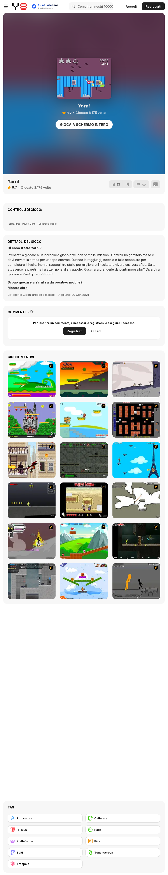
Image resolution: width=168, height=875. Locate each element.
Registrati (153, 6)
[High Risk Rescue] (32, 460)
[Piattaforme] (45, 841)
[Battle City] (136, 420)
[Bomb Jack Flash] (32, 420)
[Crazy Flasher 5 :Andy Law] (136, 541)
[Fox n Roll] (84, 581)
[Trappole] (45, 863)
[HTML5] (45, 829)
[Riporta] (141, 184)
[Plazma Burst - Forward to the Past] (32, 581)
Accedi (131, 6)
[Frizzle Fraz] (84, 541)
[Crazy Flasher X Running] (32, 500)
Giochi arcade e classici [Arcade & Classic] (39, 294)
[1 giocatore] (45, 818)
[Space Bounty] (84, 460)
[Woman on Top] (136, 460)
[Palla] (122, 829)
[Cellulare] (122, 818)
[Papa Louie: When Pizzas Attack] (84, 500)
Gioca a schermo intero (84, 124)
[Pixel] (122, 841)
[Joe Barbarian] (84, 379)
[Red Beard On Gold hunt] (84, 420)
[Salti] (45, 852)
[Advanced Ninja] (136, 500)
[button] (18, 287)
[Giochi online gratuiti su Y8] (19, 6)
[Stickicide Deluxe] (136, 581)
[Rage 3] (32, 541)
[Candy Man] (32, 379)
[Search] (73, 6)
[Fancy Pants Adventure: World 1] (136, 379)
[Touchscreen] (122, 852)
